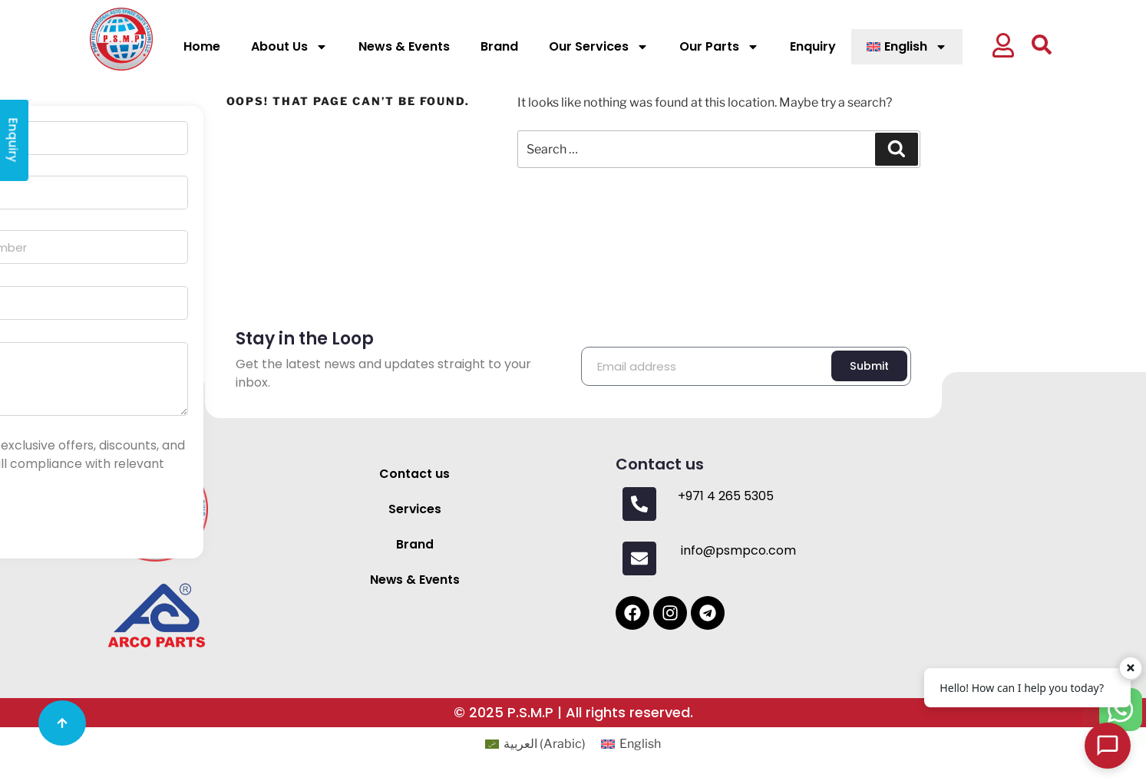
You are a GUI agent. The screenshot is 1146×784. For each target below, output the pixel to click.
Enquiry (813, 46)
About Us (289, 47)
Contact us (414, 474)
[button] (1008, 47)
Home (201, 46)
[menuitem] (907, 46)
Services (414, 509)
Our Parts (719, 47)
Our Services (599, 47)
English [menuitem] (640, 743)
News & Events (404, 46)
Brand (499, 46)
